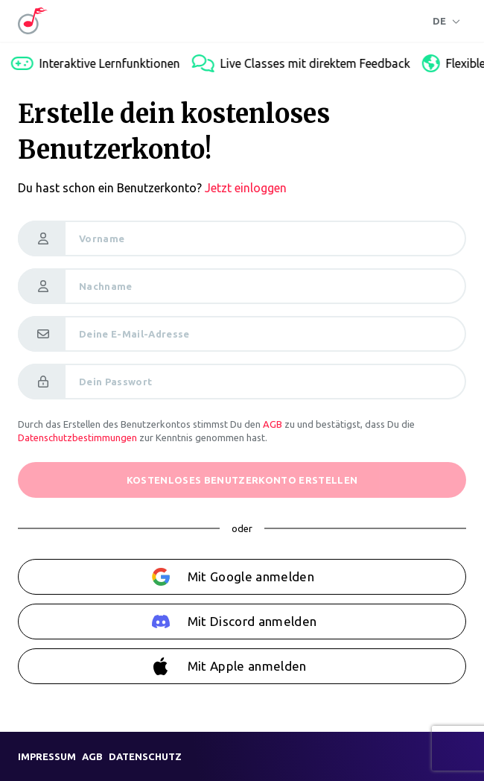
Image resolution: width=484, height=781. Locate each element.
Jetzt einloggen (246, 188)
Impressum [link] (47, 756)
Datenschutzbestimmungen (77, 437)
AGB (272, 424)
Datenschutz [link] (145, 756)
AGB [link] (92, 756)
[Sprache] (446, 21)
